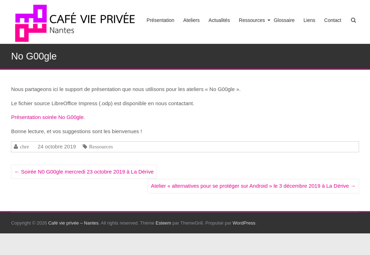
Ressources (252, 20)
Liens (309, 20)
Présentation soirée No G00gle (47, 117)
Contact (332, 20)
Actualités (219, 20)
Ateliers (191, 20)
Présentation (161, 20)
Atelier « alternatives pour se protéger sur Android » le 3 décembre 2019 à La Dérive (253, 186)
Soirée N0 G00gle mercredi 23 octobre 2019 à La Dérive (83, 172)
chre (24, 146)
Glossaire (284, 20)
